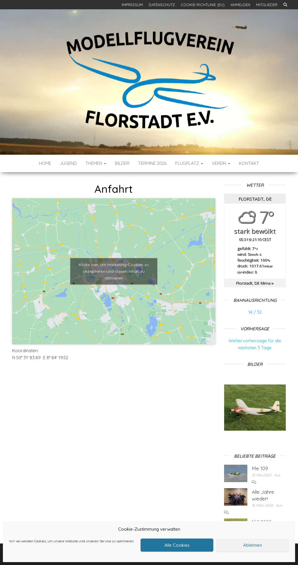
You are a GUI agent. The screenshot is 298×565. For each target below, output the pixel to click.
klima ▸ (255, 283)
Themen (96, 163)
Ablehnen (252, 545)
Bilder (122, 163)
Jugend (68, 163)
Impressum (132, 4)
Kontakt (249, 163)
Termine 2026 (152, 163)
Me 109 (260, 468)
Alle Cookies (176, 545)
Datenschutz (162, 4)
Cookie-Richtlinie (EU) (203, 4)
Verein (221, 163)
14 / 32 (255, 312)
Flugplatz (189, 163)
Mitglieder (267, 4)
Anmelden (240, 4)
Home (45, 163)
